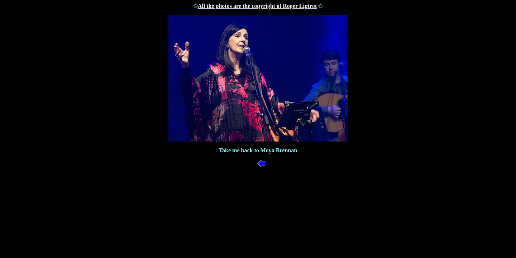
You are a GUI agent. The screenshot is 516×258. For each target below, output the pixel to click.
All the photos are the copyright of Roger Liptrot (257, 6)
